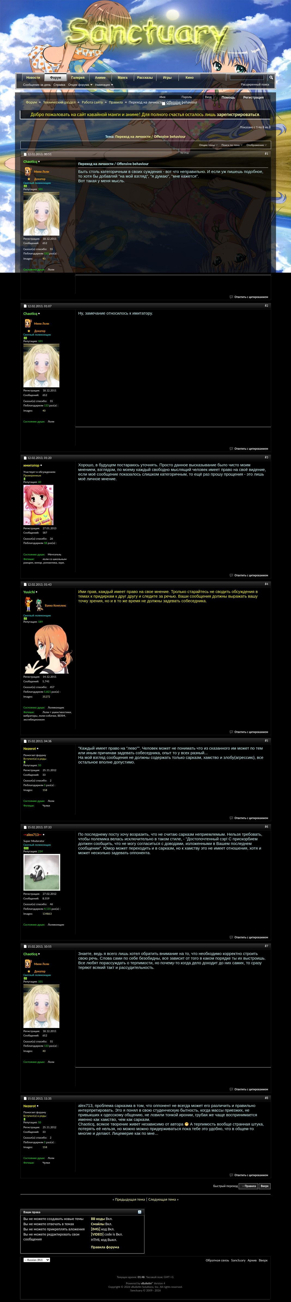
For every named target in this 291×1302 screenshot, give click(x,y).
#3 (266, 457)
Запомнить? (172, 103)
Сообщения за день (37, 84)
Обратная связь (217, 1260)
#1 (266, 154)
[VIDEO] (97, 1234)
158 (45, 790)
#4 (266, 584)
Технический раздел (59, 102)
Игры (167, 78)
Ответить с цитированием (249, 297)
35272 (46, 696)
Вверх (264, 1186)
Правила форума (105, 1247)
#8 (266, 1098)
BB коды (98, 1218)
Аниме (100, 78)
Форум (55, 78)
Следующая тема (162, 1199)
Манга (123, 78)
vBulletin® (147, 1283)
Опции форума (78, 84)
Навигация (102, 84)
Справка (59, 84)
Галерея (77, 78)
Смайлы (97, 1224)
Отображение (255, 145)
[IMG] (95, 1229)
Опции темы (207, 145)
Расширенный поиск (255, 84)
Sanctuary (238, 1260)
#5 (266, 741)
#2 (266, 306)
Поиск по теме (231, 145)
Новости (33, 78)
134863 (47, 913)
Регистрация (253, 97)
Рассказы (145, 78)
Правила (116, 102)
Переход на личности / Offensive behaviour (150, 136)
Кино (189, 78)
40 (44, 258)
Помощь (228, 97)
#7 (266, 946)
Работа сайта (92, 102)
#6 (266, 827)
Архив (252, 1260)
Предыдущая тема (130, 1199)
